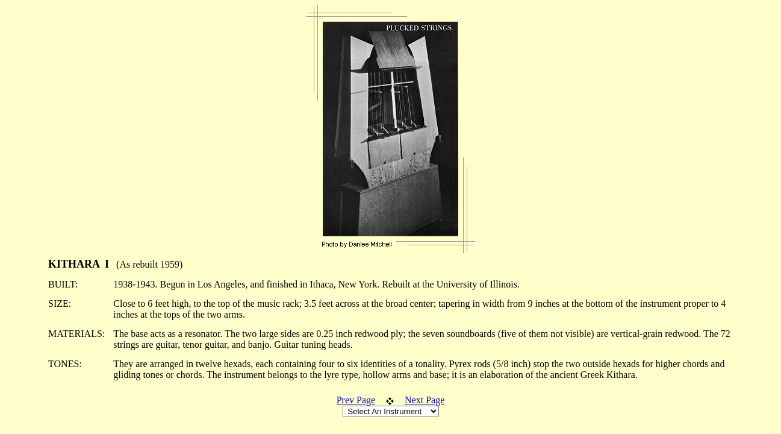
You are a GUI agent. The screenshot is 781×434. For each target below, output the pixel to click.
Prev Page (356, 400)
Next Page (424, 400)
